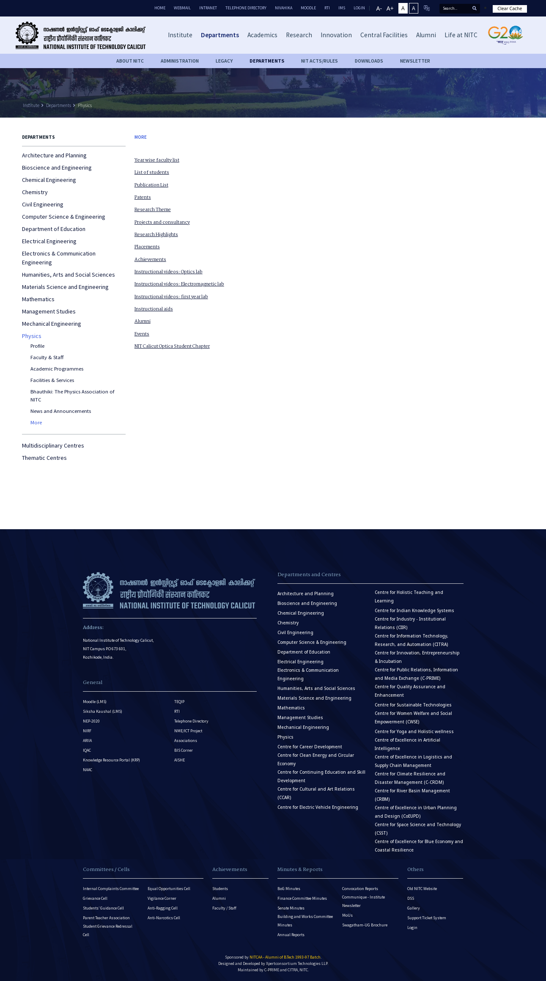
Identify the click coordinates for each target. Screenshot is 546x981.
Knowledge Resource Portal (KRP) (111, 760)
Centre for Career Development (309, 747)
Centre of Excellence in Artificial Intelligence (407, 744)
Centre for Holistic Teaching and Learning (409, 597)
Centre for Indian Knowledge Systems (414, 610)
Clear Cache (509, 8)
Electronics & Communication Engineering (59, 258)
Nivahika (283, 8)
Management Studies (49, 311)
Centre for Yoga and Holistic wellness (414, 731)
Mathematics (38, 299)
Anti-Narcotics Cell (164, 918)
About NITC (130, 61)
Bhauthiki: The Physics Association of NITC (72, 395)
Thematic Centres (44, 458)
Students (220, 888)
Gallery (413, 908)
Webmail (182, 8)
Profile (37, 346)
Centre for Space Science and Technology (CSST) (418, 829)
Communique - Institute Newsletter (363, 901)
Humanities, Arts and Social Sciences (68, 274)
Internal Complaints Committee (111, 888)
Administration (180, 61)
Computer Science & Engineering (63, 216)
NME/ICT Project (188, 731)
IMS (341, 8)
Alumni (219, 898)
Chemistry (35, 192)
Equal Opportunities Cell (169, 888)
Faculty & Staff (46, 357)
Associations (185, 740)
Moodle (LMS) (95, 701)
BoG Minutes (288, 888)
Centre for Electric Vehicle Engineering (317, 807)
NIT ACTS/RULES (319, 61)
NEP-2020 (91, 721)
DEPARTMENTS (267, 61)
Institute (31, 105)
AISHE (179, 760)
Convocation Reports (360, 888)
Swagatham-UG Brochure (364, 925)
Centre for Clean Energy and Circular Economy (315, 760)
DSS (410, 898)
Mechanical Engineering (51, 323)
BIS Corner (183, 750)
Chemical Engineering (49, 180)
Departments (58, 105)
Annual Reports (291, 934)
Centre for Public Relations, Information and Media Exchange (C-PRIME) (416, 674)
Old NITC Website (422, 888)
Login (412, 927)
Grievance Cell (95, 898)
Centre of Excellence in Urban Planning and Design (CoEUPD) (416, 812)
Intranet (208, 8)
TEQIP (179, 701)
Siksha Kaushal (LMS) (102, 711)
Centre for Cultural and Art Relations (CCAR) (316, 793)
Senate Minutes (291, 908)
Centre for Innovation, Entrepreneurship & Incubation (417, 657)
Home (159, 8)
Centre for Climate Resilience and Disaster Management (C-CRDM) (410, 778)
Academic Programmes (56, 368)
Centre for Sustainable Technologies (413, 705)
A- (379, 8)
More (36, 422)
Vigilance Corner (162, 898)
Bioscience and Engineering (57, 167)
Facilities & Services (52, 380)
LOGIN (359, 8)
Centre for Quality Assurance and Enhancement (410, 691)
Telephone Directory (245, 8)
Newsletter (415, 61)
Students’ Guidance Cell (103, 908)
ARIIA (87, 740)
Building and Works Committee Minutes (305, 921)
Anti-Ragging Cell (163, 908)
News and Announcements (60, 411)
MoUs (347, 915)
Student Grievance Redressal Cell (107, 930)
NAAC (87, 769)
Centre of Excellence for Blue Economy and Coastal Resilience (419, 846)
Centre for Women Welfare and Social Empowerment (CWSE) (413, 718)
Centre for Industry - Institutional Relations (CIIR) (410, 623)
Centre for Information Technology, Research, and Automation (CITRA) (411, 640)
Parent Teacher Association (106, 918)
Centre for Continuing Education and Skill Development (321, 776)
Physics (85, 105)
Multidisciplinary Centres (53, 445)
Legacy (224, 61)
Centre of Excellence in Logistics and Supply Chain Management (413, 761)
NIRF (87, 731)
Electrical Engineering (49, 241)
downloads (369, 61)
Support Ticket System (426, 918)
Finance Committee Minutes (302, 898)
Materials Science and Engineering (65, 287)
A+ (390, 8)
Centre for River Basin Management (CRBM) (412, 795)
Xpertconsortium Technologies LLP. (297, 963)
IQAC (87, 750)
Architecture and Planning (54, 155)
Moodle (308, 8)
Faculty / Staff (224, 908)
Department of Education (53, 229)
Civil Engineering (42, 204)
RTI (327, 8)
